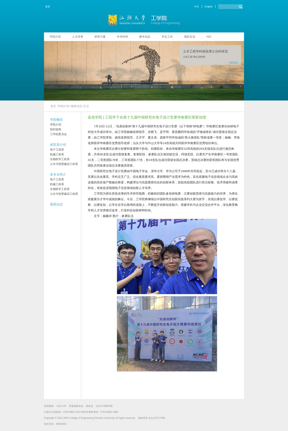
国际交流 (189, 36)
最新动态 (56, 204)
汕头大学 (61, 406)
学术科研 (122, 36)
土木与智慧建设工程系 (64, 164)
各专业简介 (58, 174)
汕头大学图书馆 (104, 406)
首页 (47, 6)
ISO (208, 36)
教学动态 (144, 36)
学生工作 (167, 36)
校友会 (89, 406)
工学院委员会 (58, 134)
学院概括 (56, 119)
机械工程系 (57, 154)
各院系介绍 (58, 144)
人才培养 (77, 36)
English (208, 6)
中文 (196, 6)
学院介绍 (55, 36)
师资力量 (100, 36)
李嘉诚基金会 (76, 406)
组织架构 (55, 129)
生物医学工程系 (60, 159)
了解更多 (233, 62)
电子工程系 (57, 149)
